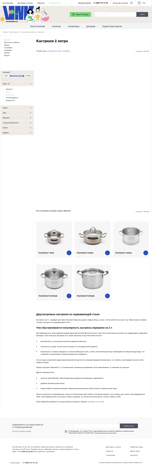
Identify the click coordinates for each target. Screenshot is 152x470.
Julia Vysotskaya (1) (12, 98)
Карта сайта (135, 451)
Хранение (56, 26)
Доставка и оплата (25, 3)
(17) (142, 51)
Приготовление (37, 26)
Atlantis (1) (9, 89)
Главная (5, 32)
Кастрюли (7, 40)
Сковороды (8, 50)
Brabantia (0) (10, 95)
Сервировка (73, 26)
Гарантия (40, 3)
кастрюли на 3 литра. (96, 402)
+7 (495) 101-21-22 (100, 3)
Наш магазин (8, 3)
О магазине (110, 455)
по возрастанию (52, 51)
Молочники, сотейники (11, 42)
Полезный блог (55, 3)
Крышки (7, 55)
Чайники (7, 53)
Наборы (6, 45)
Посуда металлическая (28, 32)
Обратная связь (136, 447)
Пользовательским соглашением (105, 433)
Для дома (90, 26)
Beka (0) (8, 92)
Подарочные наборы (112, 26)
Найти (142, 14)
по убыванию (65, 51)
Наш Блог (134, 455)
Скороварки (8, 47)
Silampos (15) (10, 100)
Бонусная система (120, 3)
